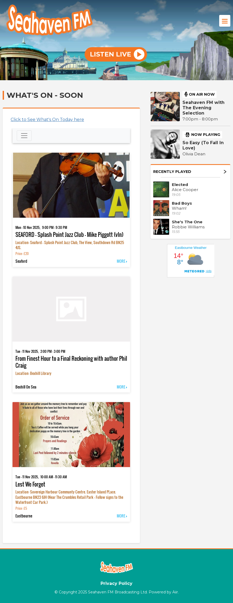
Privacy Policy (116, 583)
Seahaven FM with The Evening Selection (203, 108)
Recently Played (189, 171)
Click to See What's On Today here (47, 119)
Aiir (175, 592)
